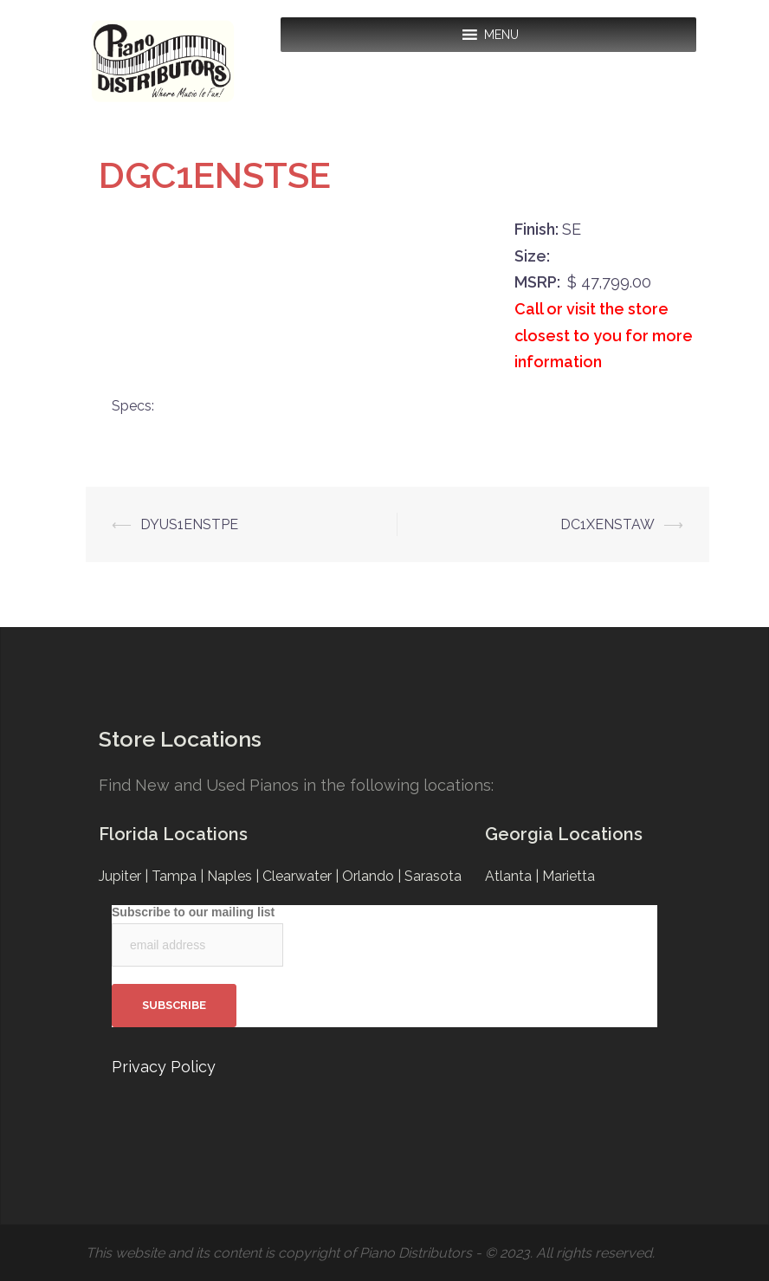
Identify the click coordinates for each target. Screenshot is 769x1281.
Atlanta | (513, 876)
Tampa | (179, 876)
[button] (501, 34)
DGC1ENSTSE (215, 175)
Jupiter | (125, 876)
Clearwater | (302, 876)
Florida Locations (173, 834)
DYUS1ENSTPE (189, 524)
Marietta (568, 876)
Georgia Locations (564, 834)
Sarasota (433, 876)
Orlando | (373, 876)
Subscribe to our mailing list (193, 912)
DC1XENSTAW (607, 524)
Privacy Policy (164, 1067)
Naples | (234, 876)
